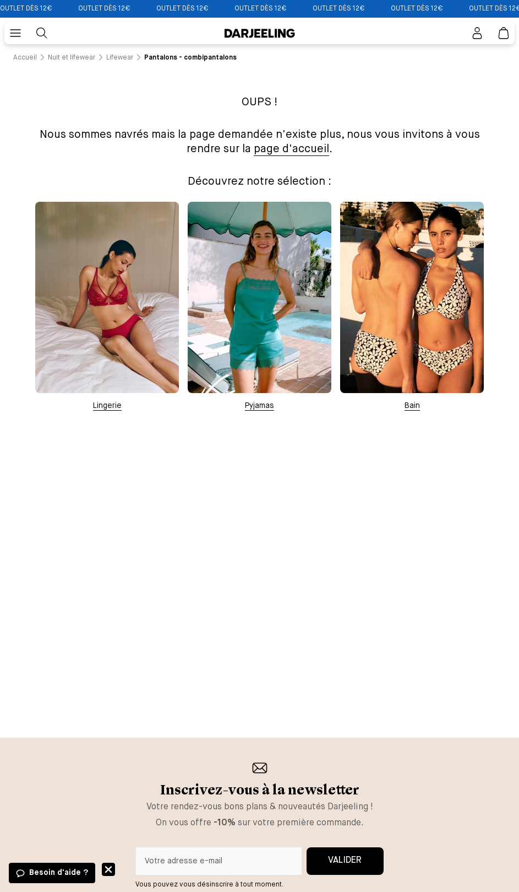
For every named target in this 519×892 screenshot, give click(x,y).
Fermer (108, 869)
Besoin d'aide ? (58, 873)
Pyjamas (259, 406)
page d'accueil (291, 149)
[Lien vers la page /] (25, 58)
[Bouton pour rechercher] (41, 33)
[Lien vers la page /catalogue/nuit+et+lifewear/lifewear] (119, 58)
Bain (412, 406)
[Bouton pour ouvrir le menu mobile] (15, 33)
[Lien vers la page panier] (503, 33)
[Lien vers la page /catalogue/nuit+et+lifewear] (71, 58)
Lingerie (107, 406)
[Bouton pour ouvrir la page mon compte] (477, 33)
